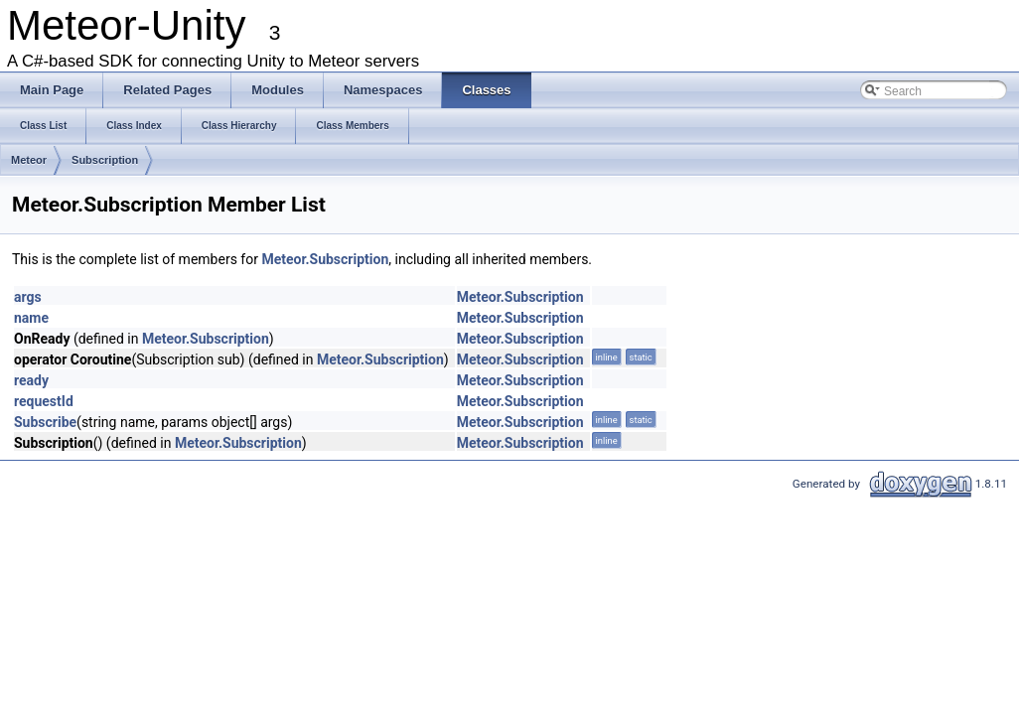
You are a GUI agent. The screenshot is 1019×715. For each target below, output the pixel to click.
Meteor (29, 160)
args (28, 297)
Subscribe (45, 422)
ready (31, 380)
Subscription (105, 160)
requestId (43, 401)
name (31, 318)
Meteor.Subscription (324, 259)
